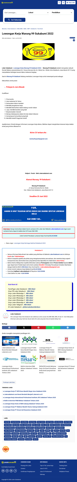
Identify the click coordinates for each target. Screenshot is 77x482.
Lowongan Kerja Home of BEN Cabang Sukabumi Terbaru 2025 (66, 350)
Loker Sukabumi (16, 479)
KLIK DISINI (53, 236)
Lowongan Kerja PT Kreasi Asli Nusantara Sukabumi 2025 (66, 368)
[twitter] (24, 327)
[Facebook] (3, 470)
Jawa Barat (15, 433)
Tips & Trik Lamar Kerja (46, 465)
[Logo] (10, 462)
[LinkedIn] (11, 470)
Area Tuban (30, 430)
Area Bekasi (24, 422)
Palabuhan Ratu (24, 433)
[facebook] (9, 327)
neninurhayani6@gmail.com (38, 139)
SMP (25, 436)
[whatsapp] (53, 327)
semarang (7, 436)
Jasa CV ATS (44, 468)
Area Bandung (15, 422)
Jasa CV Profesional (46, 471)
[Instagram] (7, 470)
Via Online (28, 439)
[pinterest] (38, 327)
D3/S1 (56, 430)
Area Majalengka (65, 425)
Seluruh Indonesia (61, 433)
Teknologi (39, 436)
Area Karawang (55, 425)
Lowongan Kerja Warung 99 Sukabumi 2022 (27, 68)
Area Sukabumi (59, 427)
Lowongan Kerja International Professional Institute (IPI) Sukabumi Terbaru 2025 (30, 397)
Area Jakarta (36, 425)
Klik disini (29, 293)
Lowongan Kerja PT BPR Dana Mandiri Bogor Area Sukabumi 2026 (29, 350)
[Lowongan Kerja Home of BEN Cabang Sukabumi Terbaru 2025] (66, 341)
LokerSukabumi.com (56, 254)
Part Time (33, 433)
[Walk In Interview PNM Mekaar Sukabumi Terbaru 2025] (29, 359)
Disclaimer (62, 468)
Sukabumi (31, 436)
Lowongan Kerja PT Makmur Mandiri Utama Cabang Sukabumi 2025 (46, 350)
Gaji (68, 430)
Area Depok (8, 425)
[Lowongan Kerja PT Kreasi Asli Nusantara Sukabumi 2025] (66, 359)
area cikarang (58, 422)
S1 (50, 433)
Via (66, 436)
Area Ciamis (41, 422)
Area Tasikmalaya (20, 430)
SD (53, 433)
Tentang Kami (63, 465)
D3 (52, 430)
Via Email (21, 439)
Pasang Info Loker (27, 465)
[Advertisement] (38, 154)
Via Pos (35, 439)
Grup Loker (71, 3)
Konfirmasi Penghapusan (28, 471)
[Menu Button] (63, 2)
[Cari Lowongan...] (15, 13)
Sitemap (42, 474)
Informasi (7, 433)
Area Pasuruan (20, 427)
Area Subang (49, 427)
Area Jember (45, 425)
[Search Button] (59, 2)
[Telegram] (15, 470)
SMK (21, 436)
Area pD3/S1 (29, 427)
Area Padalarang (9, 427)
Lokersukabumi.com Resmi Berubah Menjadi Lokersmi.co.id (9, 350)
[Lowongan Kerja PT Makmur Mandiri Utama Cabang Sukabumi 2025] (47, 341)
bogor (42, 430)
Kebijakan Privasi (64, 471)
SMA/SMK (15, 436)
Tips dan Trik (47, 436)
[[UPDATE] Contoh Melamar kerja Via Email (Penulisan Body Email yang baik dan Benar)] (47, 359)
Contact (23, 468)
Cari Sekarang (14, 20)
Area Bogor (33, 422)
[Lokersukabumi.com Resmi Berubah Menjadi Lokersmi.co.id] (10, 341)
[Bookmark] (74, 40)
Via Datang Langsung (11, 439)
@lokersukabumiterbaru (31, 307)
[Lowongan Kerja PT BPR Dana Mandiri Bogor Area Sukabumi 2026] (29, 341)
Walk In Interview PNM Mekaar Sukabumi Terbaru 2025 (29, 368)
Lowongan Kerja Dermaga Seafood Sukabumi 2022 (30, 243)
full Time (62, 430)
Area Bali (7, 422)
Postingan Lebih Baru (9, 382)
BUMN (47, 430)
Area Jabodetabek (26, 425)
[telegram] (67, 327)
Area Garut (16, 425)
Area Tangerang (9, 430)
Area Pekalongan (39, 427)
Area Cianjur (49, 422)
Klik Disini (25, 267)
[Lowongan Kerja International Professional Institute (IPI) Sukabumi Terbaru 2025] (10, 359)
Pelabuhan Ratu (42, 433)
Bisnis (37, 430)
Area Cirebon (67, 422)
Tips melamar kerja (58, 436)
